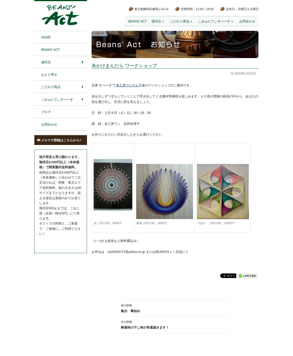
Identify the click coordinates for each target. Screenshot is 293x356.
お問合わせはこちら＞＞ (56, 242)
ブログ (46, 112)
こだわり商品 (179, 21)
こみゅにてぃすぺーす (214, 21)
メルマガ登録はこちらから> (61, 140)
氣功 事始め (175, 308)
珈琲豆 (156, 21)
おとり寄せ (49, 74)
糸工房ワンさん (127, 85)
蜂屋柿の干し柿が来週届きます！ (175, 324)
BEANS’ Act (137, 21)
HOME (46, 37)
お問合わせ (247, 21)
